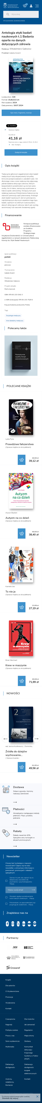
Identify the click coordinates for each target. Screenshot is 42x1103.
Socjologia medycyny (13, 316)
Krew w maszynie (16, 665)
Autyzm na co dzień (17, 518)
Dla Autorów (29, 1019)
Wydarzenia (10, 1003)
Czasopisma (10, 1019)
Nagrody (8, 1024)
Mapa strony (29, 1035)
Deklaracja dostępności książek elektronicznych (30, 1069)
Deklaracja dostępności (10, 1066)
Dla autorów (10, 985)
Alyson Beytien (11, 513)
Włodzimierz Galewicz (20, 48)
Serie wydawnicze (12, 1041)
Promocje (9, 997)
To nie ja (10, 591)
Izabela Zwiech (15, 53)
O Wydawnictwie (12, 991)
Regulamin (28, 1030)
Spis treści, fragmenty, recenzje (21, 113)
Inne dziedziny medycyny (14, 321)
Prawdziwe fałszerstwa (19, 444)
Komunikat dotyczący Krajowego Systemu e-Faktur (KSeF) (31, 1053)
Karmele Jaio (10, 586)
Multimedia (9, 1047)
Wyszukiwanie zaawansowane (14, 21)
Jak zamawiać (29, 1024)
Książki (8, 980)
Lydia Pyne (9, 439)
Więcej (12, 884)
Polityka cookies (11, 1030)
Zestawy (27, 1041)
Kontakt (8, 1008)
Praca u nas (9, 1035)
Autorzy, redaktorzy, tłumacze (9, 1082)
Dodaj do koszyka (21, 152)
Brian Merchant (11, 660)
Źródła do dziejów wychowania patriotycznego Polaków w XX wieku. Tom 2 (19, 757)
